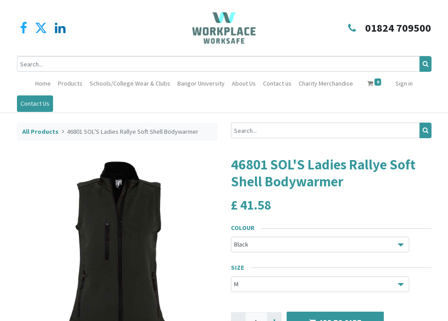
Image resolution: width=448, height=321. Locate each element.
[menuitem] (43, 83)
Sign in (404, 83)
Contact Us (35, 103)
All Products (40, 132)
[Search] (425, 64)
